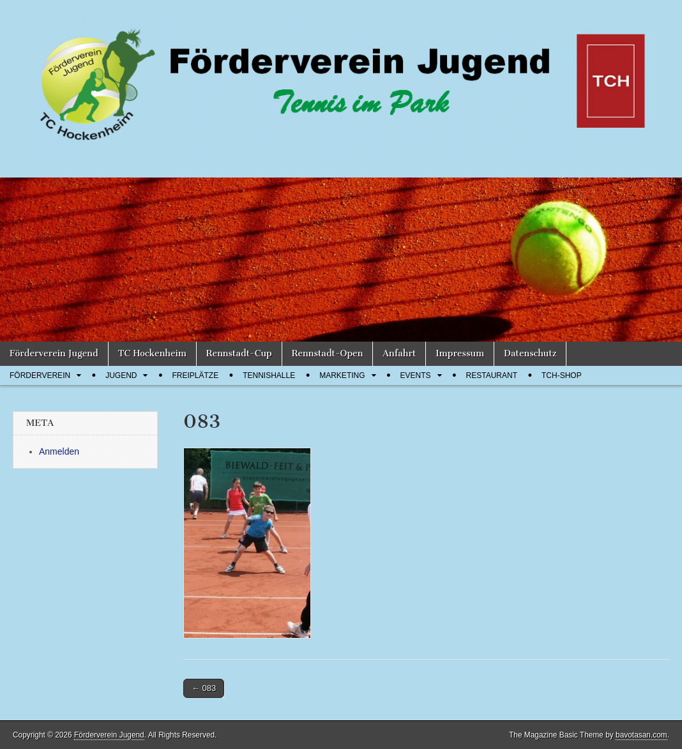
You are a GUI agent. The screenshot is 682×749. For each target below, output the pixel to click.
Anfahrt (399, 353)
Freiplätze (195, 375)
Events (415, 375)
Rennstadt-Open (327, 353)
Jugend (121, 375)
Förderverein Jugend (54, 353)
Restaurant (491, 375)
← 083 (204, 688)
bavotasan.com (641, 734)
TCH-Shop (562, 375)
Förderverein (40, 375)
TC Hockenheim (152, 353)
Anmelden (59, 451)
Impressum (460, 353)
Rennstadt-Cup (239, 353)
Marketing (342, 375)
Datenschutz (530, 353)
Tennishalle (269, 375)
